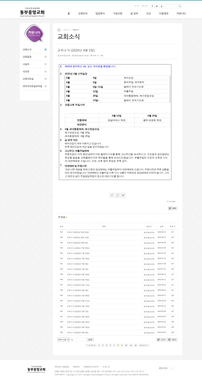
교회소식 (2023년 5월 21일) (78, 301)
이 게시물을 (171, 201)
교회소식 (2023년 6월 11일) (78, 285)
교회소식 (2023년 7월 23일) (78, 253)
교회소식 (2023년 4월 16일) (78, 327)
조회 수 (172, 226)
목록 (172, 208)
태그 (171, 340)
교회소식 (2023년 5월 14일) (78, 306)
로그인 (136, 6)
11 (131, 345)
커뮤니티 (66, 30)
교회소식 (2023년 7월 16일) (78, 258)
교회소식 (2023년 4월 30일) (78, 316)
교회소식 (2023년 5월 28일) (78, 295)
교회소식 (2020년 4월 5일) (76, 50)
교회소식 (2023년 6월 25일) (78, 274)
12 (136, 345)
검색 (90, 339)
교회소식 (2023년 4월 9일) (77, 332)
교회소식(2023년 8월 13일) (78, 237)
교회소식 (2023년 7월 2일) (77, 269)
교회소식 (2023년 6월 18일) (78, 279)
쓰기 (160, 340)
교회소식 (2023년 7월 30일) (78, 248)
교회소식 (76, 30)
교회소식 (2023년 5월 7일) (77, 311)
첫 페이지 (91, 345)
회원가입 (145, 6)
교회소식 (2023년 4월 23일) (78, 322)
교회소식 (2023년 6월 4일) (77, 290)
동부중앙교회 (65, 55)
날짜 (161, 226)
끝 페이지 (144, 345)
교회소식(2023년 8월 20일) (78, 232)
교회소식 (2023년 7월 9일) (77, 264)
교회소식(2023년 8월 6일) (77, 242)
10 (126, 345)
